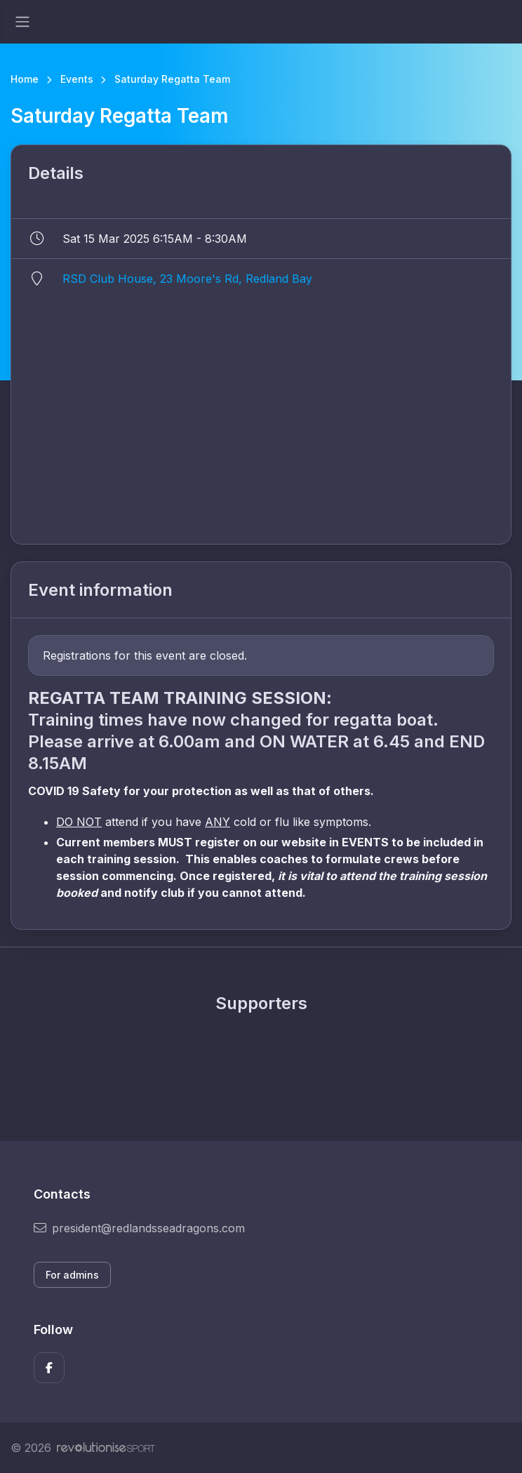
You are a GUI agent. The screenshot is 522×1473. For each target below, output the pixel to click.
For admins (72, 1275)
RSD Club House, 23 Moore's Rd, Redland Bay (187, 279)
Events (76, 79)
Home (25, 79)
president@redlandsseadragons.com (139, 1228)
